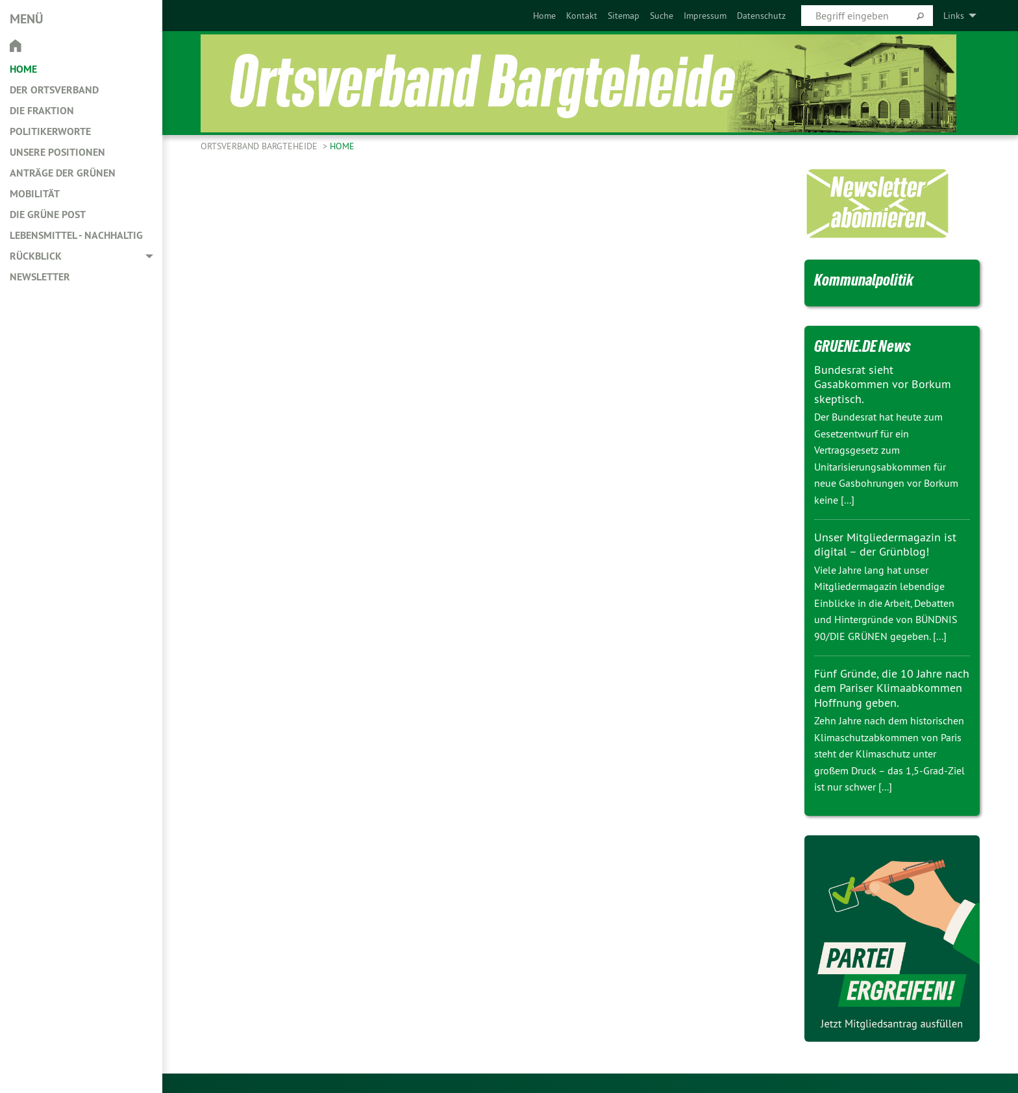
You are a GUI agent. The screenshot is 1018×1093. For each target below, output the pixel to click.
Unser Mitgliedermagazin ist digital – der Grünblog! (885, 544)
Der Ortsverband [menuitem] (54, 90)
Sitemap (623, 15)
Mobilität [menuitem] (35, 194)
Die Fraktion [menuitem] (42, 110)
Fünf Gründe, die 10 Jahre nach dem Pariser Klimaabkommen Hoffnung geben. (891, 688)
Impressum (705, 15)
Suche (661, 15)
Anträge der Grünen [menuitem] (63, 173)
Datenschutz (761, 15)
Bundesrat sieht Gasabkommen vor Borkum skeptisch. (882, 384)
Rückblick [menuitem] (36, 256)
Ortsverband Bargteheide (260, 146)
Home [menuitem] (23, 69)
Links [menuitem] (953, 15)
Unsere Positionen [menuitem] (57, 152)
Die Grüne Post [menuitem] (48, 214)
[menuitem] (544, 15)
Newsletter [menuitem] (40, 277)
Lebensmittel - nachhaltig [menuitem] (76, 235)
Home (544, 15)
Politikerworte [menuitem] (50, 131)
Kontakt (581, 15)
